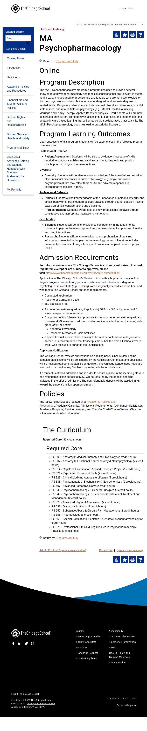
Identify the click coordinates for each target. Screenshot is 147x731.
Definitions (13, 73)
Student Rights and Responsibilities (16, 117)
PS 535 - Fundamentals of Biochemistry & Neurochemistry (86, 481)
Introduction (14, 63)
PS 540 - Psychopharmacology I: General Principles (82, 490)
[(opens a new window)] (116, 34)
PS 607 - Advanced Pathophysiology (73, 485)
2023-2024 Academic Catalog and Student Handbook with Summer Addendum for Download (18, 165)
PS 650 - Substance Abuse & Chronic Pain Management (85, 510)
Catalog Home (15, 54)
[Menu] (130, 8)
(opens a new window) (129, 550)
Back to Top (106, 550)
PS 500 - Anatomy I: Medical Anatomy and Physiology (84, 457)
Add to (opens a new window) (62, 550)
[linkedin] (20, 643)
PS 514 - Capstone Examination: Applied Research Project (86, 469)
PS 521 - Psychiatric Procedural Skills (74, 473)
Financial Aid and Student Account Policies (17, 99)
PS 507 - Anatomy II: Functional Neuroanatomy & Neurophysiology (91, 461)
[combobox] (110, 24)
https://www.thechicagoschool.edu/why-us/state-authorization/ (83, 273)
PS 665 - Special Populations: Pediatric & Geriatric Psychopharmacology (95, 519)
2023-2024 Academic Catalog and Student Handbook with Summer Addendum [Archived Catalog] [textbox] (110, 24)
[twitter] (26, 643)
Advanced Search (15, 44)
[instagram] (32, 643)
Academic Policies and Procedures (18, 84)
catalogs (18, 700)
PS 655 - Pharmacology (65, 514)
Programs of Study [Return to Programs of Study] (67, 61)
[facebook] (14, 643)
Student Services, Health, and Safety (18, 132)
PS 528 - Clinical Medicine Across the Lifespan (79, 477)
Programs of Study (18, 143)
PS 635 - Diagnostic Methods (69, 506)
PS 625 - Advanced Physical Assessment (76, 502)
